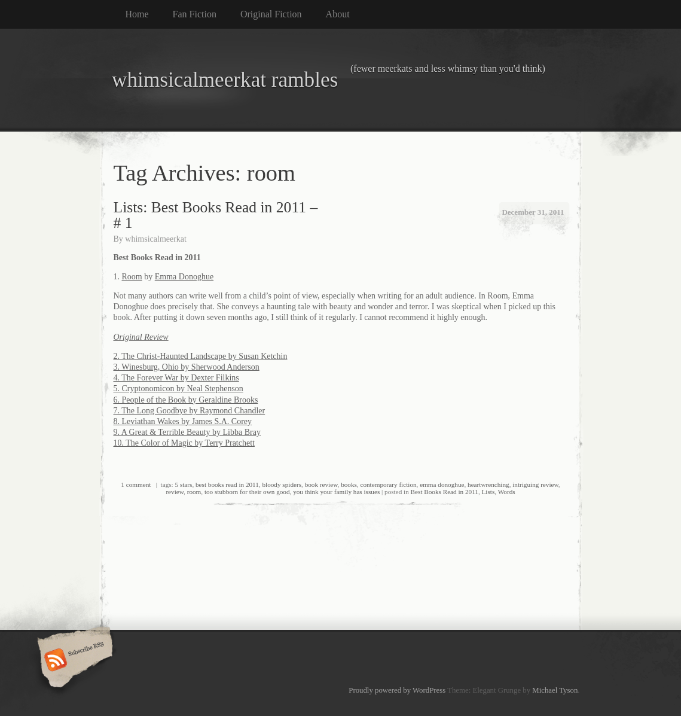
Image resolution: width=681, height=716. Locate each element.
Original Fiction (271, 14)
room (194, 491)
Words (506, 491)
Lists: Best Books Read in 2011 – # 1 (216, 215)
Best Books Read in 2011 (444, 491)
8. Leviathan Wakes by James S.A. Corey (183, 421)
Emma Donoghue (184, 276)
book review (321, 484)
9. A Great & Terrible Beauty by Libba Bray (187, 432)
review (175, 491)
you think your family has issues (336, 491)
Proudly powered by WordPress (397, 690)
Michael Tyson (555, 690)
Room (132, 276)
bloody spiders (281, 484)
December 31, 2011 (533, 212)
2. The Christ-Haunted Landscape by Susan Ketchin (201, 356)
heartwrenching (488, 484)
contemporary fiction (388, 484)
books (349, 484)
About (338, 14)
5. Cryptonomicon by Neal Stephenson (178, 388)
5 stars (184, 484)
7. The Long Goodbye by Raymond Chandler (189, 410)
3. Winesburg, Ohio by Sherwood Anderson (186, 366)
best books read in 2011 (227, 484)
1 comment (136, 484)
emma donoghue (442, 484)
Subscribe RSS (73, 661)
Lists (488, 491)
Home (137, 14)
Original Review (141, 337)
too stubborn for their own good (247, 491)
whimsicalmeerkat (156, 238)
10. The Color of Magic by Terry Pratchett (184, 442)
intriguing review (535, 484)
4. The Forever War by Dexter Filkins (176, 377)
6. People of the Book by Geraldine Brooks (186, 399)
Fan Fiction (194, 14)
